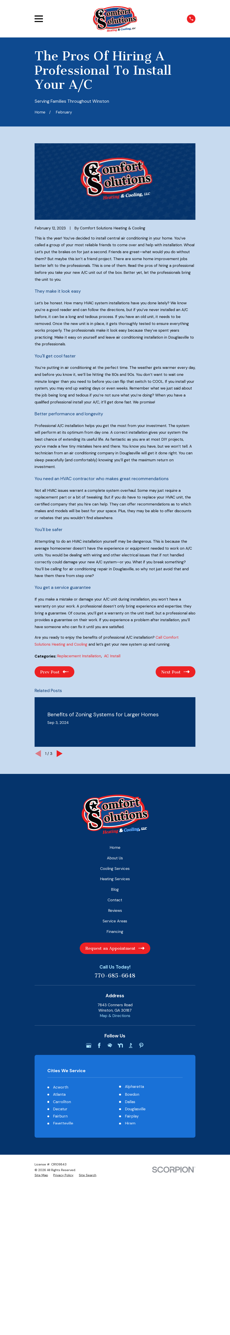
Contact (115, 899)
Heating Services (115, 878)
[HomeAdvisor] (110, 1045)
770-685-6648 (115, 975)
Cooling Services (115, 868)
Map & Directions (115, 1015)
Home (115, 847)
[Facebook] (99, 1045)
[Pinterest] (141, 1045)
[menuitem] (41, 1175)
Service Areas (115, 921)
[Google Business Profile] (88, 1045)
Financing (114, 931)
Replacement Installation (79, 655)
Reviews (115, 910)
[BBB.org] (130, 1045)
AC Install (112, 655)
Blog (115, 889)
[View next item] (59, 753)
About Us (115, 858)
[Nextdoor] (120, 1045)
